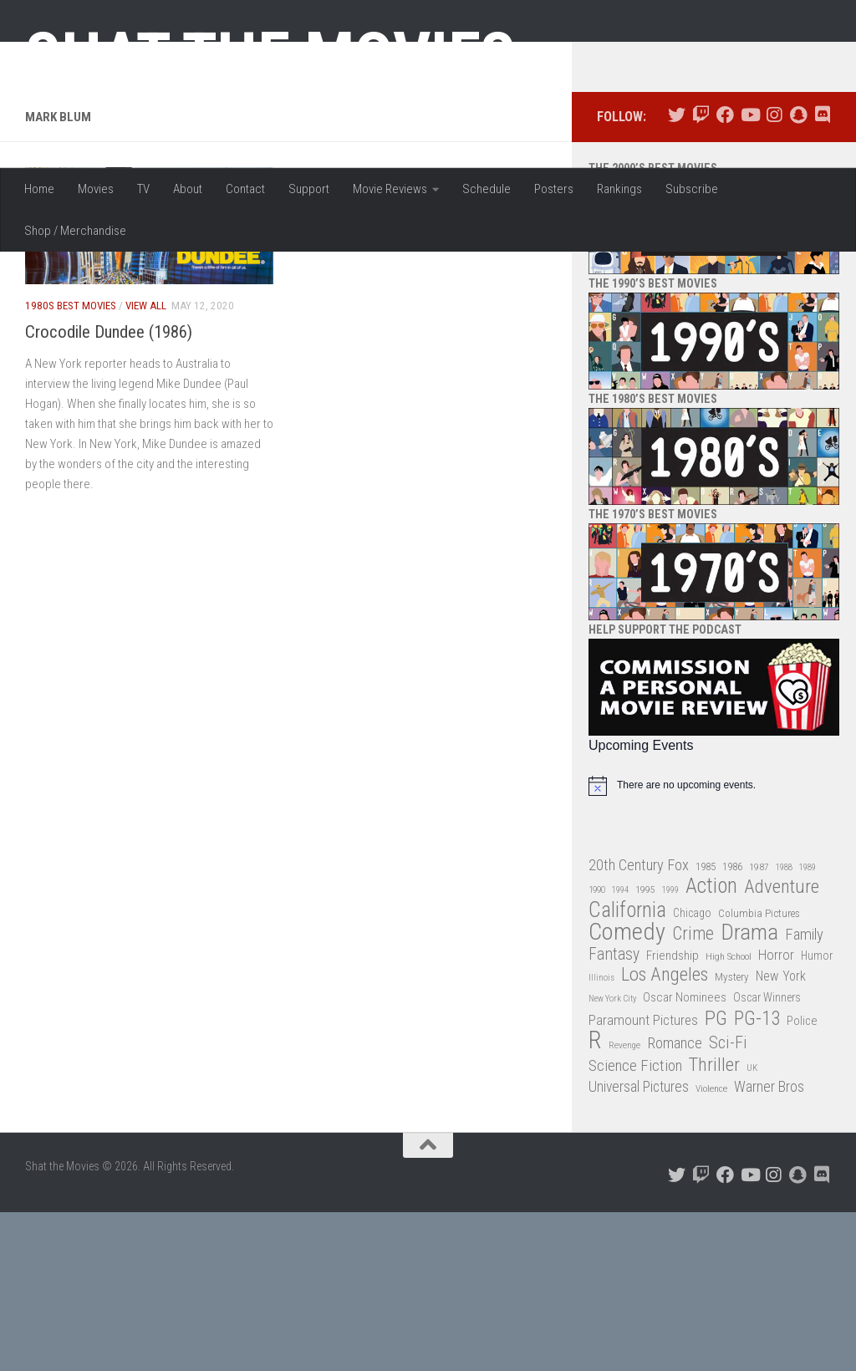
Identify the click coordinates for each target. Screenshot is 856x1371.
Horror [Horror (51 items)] (776, 1113)
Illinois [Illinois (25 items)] (601, 1137)
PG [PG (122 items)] (716, 1177)
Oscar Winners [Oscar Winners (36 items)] (767, 1157)
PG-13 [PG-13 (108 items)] (757, 1178)
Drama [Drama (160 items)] (749, 1092)
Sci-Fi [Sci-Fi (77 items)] (728, 1202)
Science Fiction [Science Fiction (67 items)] (635, 1225)
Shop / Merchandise (75, 230)
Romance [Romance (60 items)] (674, 1202)
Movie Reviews (390, 188)
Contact (245, 188)
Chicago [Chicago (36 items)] (692, 1071)
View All (145, 465)
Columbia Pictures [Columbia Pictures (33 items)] (759, 1072)
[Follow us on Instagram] (773, 274)
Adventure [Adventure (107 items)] (781, 1047)
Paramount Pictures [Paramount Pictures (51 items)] (643, 1178)
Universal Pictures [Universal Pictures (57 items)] (638, 1246)
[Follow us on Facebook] (725, 274)
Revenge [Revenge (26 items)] (624, 1205)
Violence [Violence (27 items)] (711, 1248)
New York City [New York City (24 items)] (612, 1158)
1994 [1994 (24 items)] (620, 1049)
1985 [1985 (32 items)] (706, 1025)
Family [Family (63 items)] (804, 1094)
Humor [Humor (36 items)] (817, 1114)
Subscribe (691, 188)
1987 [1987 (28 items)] (759, 1026)
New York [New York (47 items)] (781, 1136)
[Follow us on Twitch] (701, 274)
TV (143, 188)
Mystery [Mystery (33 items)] (732, 1136)
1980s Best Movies (70, 465)
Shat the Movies (270, 56)
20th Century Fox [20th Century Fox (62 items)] (638, 1024)
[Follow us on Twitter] (676, 274)
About (187, 188)
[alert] (713, 945)
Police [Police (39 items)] (802, 1180)
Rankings (619, 188)
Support (308, 188)
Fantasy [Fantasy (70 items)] (613, 1113)
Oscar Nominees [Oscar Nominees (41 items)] (684, 1157)
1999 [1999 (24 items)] (670, 1049)
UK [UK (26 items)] (751, 1226)
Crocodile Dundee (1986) (108, 491)
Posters (553, 188)
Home (39, 188)
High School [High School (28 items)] (729, 1115)
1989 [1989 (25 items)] (807, 1026)
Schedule (486, 188)
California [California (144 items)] (627, 1068)
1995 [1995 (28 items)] (645, 1049)
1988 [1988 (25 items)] (784, 1026)
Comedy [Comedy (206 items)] (626, 1092)
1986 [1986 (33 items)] (732, 1025)
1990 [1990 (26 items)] (596, 1049)
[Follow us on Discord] (822, 274)
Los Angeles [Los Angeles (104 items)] (664, 1134)
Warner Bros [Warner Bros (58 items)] (769, 1246)
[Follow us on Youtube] (749, 274)
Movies (96, 188)
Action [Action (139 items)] (711, 1046)
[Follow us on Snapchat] (798, 274)
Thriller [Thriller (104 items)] (714, 1224)
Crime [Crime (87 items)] (693, 1093)
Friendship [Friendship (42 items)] (672, 1114)
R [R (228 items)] (595, 1200)
